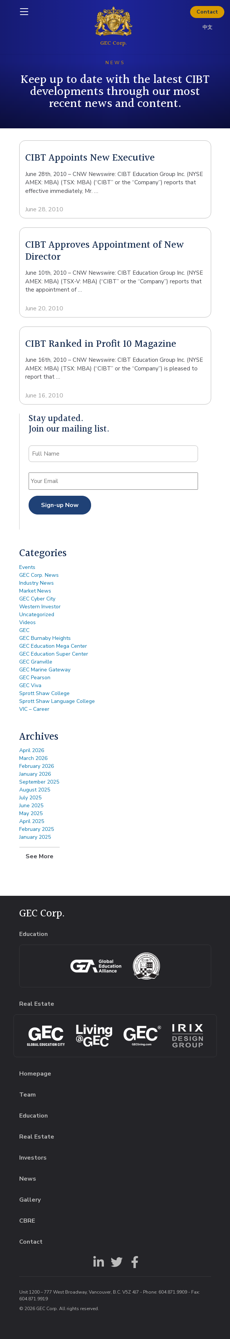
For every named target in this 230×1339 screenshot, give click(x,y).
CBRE (27, 1221)
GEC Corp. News (39, 575)
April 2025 (31, 821)
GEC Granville (35, 661)
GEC (24, 630)
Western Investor (40, 606)
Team (27, 1095)
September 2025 (39, 781)
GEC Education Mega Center (53, 646)
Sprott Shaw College (44, 693)
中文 (207, 27)
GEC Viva (30, 685)
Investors (33, 1158)
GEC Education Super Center (53, 653)
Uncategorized (36, 614)
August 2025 (34, 789)
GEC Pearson (34, 677)
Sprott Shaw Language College (57, 701)
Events (27, 567)
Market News (35, 590)
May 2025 (31, 813)
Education (33, 1116)
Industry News (36, 583)
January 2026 (35, 774)
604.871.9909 (172, 1292)
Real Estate (36, 1137)
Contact (207, 11)
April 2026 (31, 750)
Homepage (35, 1074)
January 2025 (35, 837)
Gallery (30, 1200)
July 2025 (30, 797)
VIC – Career (34, 709)
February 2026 (36, 766)
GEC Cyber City (37, 598)
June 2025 (31, 805)
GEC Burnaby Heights (45, 638)
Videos (27, 622)
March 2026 (33, 758)
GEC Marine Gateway (44, 669)
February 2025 (36, 829)
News (27, 1179)
